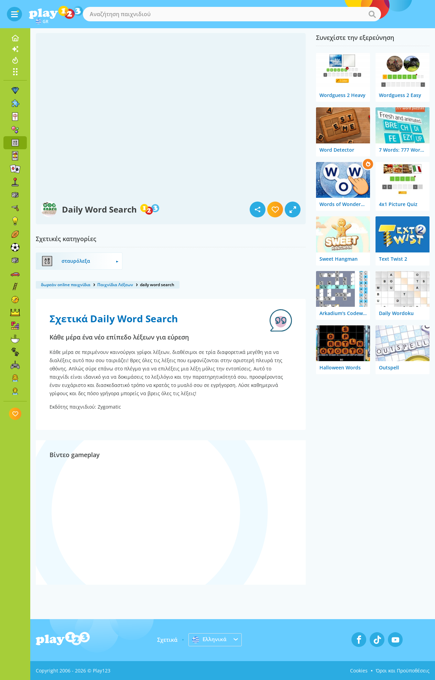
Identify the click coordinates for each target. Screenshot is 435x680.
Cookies (359, 670)
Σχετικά (167, 640)
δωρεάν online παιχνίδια (65, 285)
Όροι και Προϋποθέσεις (402, 670)
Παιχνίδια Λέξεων (115, 285)
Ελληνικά (209, 639)
